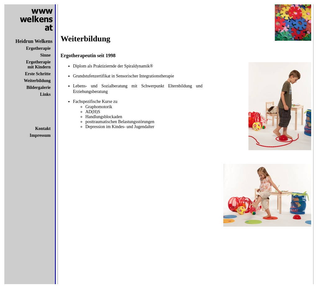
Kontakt (43, 128)
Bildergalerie (38, 87)
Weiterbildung (37, 80)
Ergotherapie (38, 48)
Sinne (45, 55)
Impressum (40, 135)
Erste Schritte (38, 74)
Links (45, 94)
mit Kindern (39, 67)
